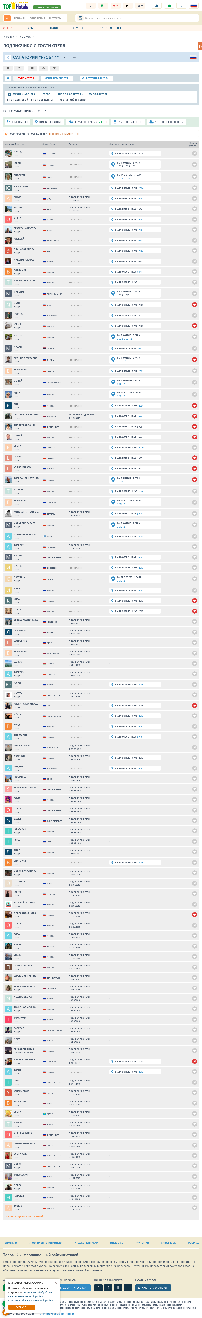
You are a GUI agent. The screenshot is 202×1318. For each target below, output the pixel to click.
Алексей (19, 238)
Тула (49, 305)
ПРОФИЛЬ (19, 18)
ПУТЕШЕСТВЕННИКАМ (86, 1243)
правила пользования (57, 1314)
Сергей (18, 380)
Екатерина (20, 369)
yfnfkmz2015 (21, 1091)
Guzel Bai (19, 756)
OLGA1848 (19, 881)
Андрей (18, 766)
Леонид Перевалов (25, 358)
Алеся (17, 798)
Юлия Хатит (21, 186)
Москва (50, 165)
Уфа (48, 251)
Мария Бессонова (25, 871)
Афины (50, 536)
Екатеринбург (53, 427)
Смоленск (51, 988)
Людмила (20, 630)
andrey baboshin (24, 425)
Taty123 (18, 335)
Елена (17, 446)
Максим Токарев (24, 259)
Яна (16, 404)
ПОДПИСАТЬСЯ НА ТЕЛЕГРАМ (70, 1287)
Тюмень (50, 360)
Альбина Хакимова (26, 703)
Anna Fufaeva (22, 745)
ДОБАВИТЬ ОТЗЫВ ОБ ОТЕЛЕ (47, 7)
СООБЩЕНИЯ (37, 18)
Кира (17, 599)
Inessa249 (20, 829)
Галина (18, 313)
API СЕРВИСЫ (168, 1243)
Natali (17, 303)
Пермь (50, 842)
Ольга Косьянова (25, 913)
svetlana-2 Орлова (25, 787)
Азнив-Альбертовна (26, 534)
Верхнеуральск (53, 978)
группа (25, 78)
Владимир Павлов (25, 976)
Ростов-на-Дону (54, 294)
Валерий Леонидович (26, 902)
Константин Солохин (26, 512)
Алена (17, 1070)
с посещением (44, 100)
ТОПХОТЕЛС (10, 1243)
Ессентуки (69, 57)
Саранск (51, 458)
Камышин (51, 416)
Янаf (17, 850)
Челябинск (52, 622)
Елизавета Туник (24, 1049)
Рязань (50, 579)
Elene (17, 955)
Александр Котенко (26, 478)
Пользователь (23, 965)
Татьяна (19, 489)
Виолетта (19, 175)
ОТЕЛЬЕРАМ (116, 1243)
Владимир (20, 270)
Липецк (50, 177)
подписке (53, 133)
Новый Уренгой (54, 382)
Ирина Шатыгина (24, 1059)
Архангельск (52, 747)
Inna (16, 1080)
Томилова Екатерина (26, 280)
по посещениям (27, 133)
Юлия (17, 324)
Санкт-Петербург (54, 557)
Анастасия (20, 735)
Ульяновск (51, 154)
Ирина (18, 151)
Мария (18, 1164)
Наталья (19, 1195)
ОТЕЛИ (7, 28)
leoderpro (20, 641)
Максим (19, 292)
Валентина (20, 1101)
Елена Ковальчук (24, 986)
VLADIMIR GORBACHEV (26, 414)
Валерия (19, 661)
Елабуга (50, 706)
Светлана (20, 577)
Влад (17, 724)
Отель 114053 (25, 37)
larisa (17, 456)
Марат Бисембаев (24, 523)
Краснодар (52, 188)
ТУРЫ (30, 28)
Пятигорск (51, 547)
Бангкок (50, 348)
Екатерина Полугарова (26, 228)
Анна (17, 392)
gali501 (18, 819)
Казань (50, 632)
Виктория (20, 860)
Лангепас (51, 894)
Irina (17, 839)
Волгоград (51, 502)
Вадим (18, 207)
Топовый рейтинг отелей (40, 1255)
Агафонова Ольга (25, 1007)
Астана (50, 1114)
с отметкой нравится (73, 100)
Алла (17, 934)
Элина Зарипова (24, 249)
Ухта (49, 199)
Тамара (18, 1122)
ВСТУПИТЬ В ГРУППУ (97, 78)
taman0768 (20, 1017)
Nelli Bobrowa (23, 996)
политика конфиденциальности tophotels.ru (32, 1300)
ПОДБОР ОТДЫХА (109, 28)
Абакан (50, 643)
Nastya (18, 693)
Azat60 (18, 1206)
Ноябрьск (51, 946)
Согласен (22, 1307)
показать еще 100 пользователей (26, 1216)
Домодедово (53, 241)
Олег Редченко (23, 1133)
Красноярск (52, 315)
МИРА (17, 1038)
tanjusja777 (21, 1174)
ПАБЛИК (53, 28)
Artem (17, 197)
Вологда (50, 1124)
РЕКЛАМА (193, 1243)
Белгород (51, 514)
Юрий (17, 163)
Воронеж (51, 448)
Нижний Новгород (55, 1030)
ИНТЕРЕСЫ (55, 18)
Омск (49, 779)
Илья (17, 588)
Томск (50, 230)
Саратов (50, 371)
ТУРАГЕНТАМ (142, 1243)
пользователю (70, 133)
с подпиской (19, 100)
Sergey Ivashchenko (26, 620)
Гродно (50, 664)
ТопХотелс (8, 37)
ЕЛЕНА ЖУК (20, 1153)
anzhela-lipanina (24, 1143)
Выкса (50, 209)
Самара (50, 326)
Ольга (17, 218)
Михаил (18, 346)
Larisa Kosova (22, 467)
